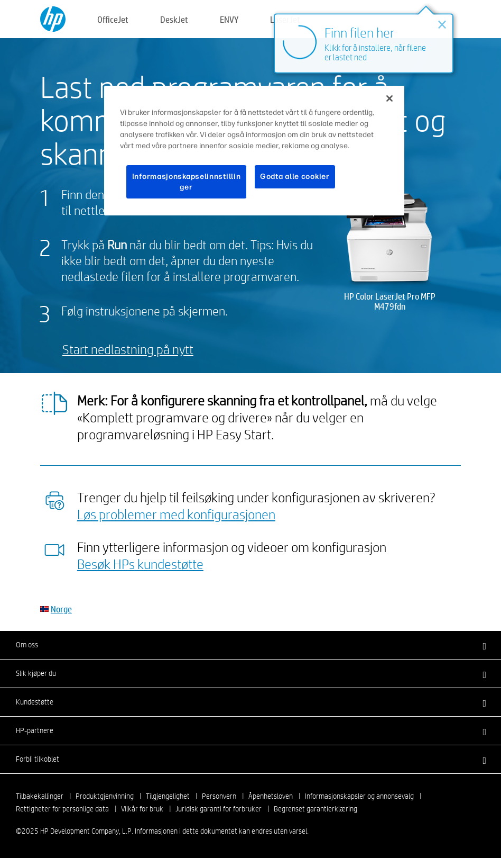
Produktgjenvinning (105, 796)
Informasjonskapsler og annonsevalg (359, 796)
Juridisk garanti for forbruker (218, 809)
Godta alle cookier (295, 176)
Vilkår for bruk (142, 809)
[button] (250, 644)
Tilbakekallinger (39, 796)
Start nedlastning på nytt (127, 349)
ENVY (229, 19)
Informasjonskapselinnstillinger (186, 182)
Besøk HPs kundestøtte (140, 563)
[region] (254, 150)
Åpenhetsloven (270, 796)
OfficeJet (112, 19)
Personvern (219, 796)
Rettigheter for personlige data (62, 809)
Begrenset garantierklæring (315, 809)
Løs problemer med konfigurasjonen (176, 513)
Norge (61, 609)
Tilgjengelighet (168, 796)
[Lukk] (389, 98)
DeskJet (174, 19)
